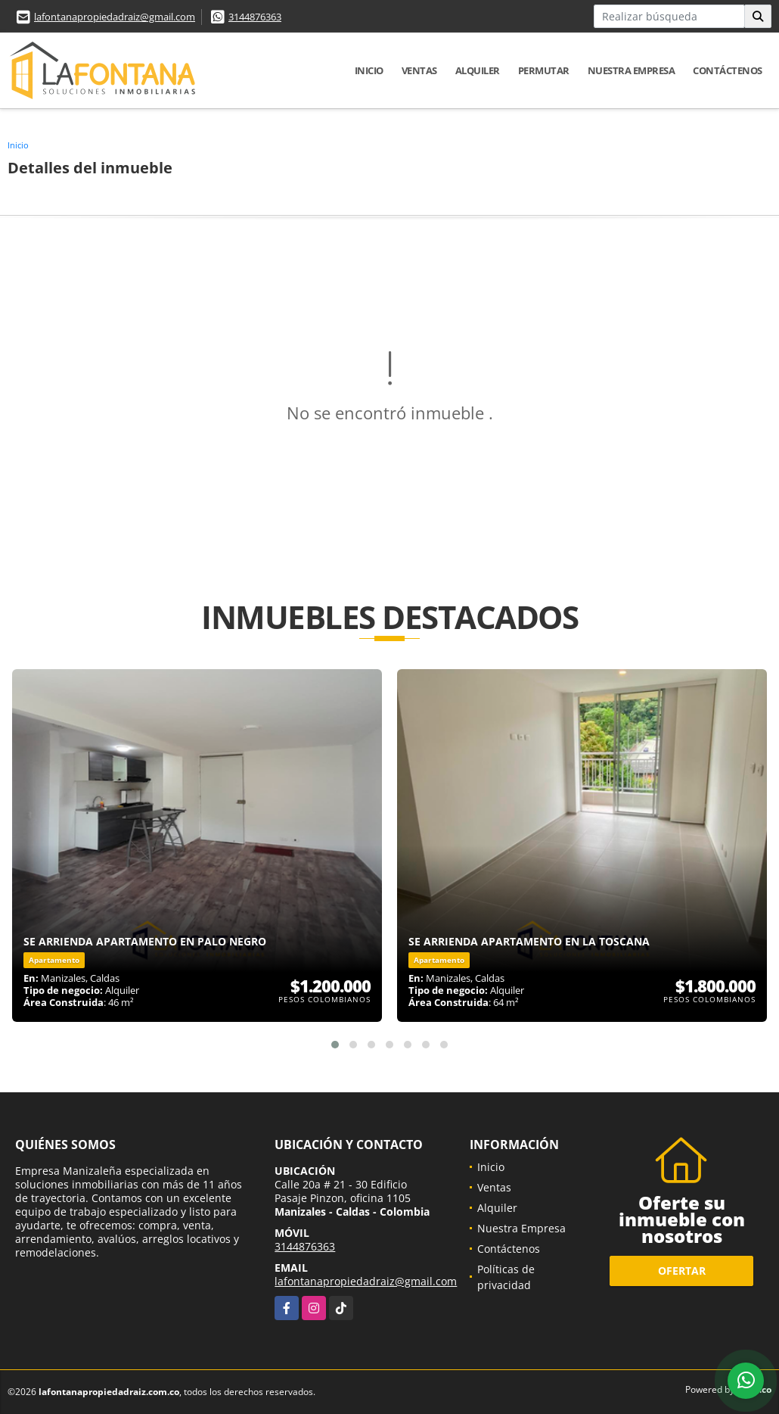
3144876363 (254, 16)
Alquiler (477, 70)
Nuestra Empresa (631, 70)
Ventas (419, 70)
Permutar (544, 70)
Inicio (369, 70)
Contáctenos (727, 70)
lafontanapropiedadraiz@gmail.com (114, 16)
